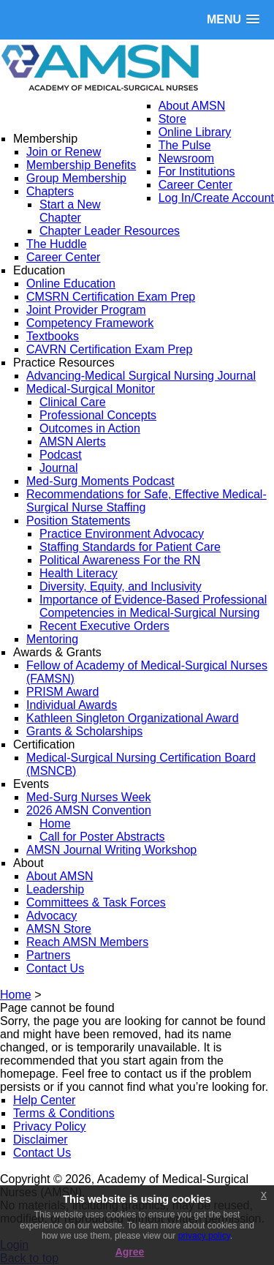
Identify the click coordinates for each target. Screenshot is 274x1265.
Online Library (195, 132)
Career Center (195, 185)
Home (15, 994)
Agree (130, 1252)
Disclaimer (40, 1139)
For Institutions (197, 171)
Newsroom (186, 158)
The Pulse (185, 145)
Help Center (44, 1100)
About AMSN (192, 106)
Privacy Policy (49, 1126)
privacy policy (204, 1236)
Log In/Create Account (216, 198)
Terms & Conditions (64, 1113)
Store (172, 119)
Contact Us (42, 1152)
